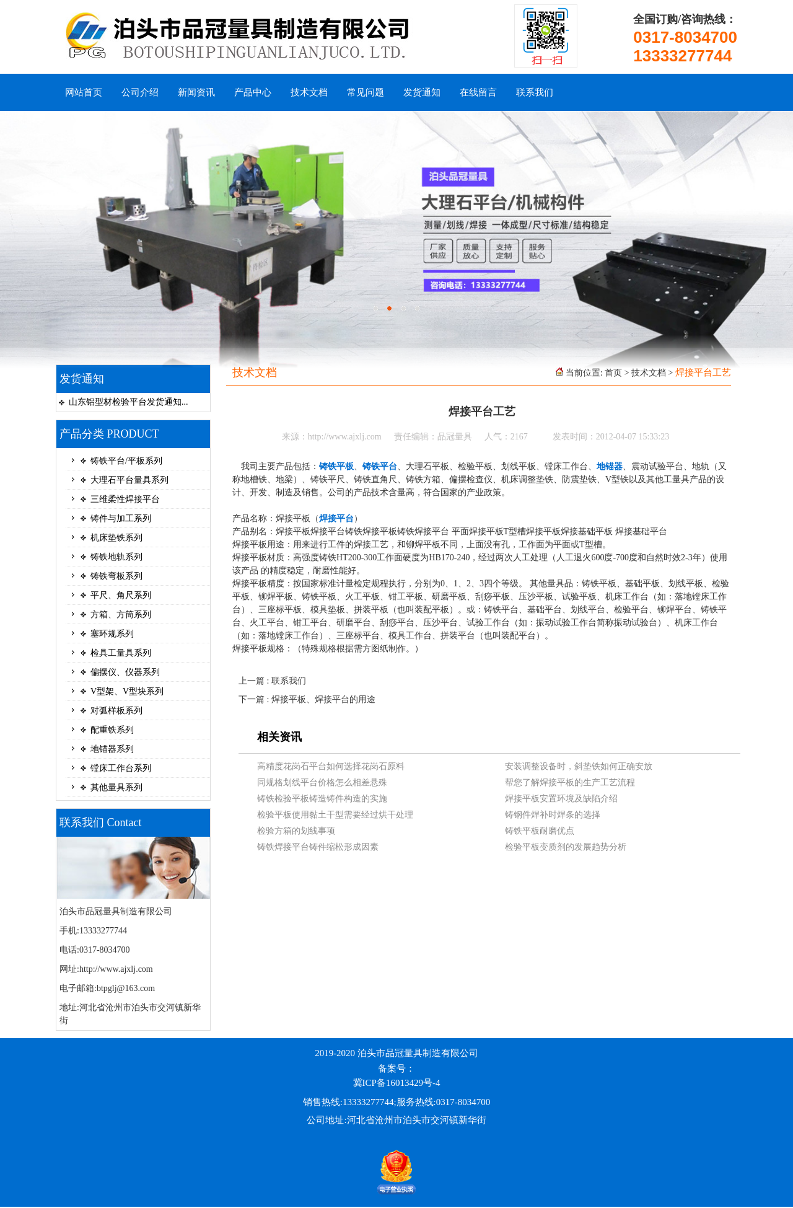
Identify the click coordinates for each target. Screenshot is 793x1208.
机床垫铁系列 (116, 537)
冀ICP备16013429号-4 (396, 1083)
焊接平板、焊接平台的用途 (323, 699)
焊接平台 (336, 518)
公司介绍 (140, 92)
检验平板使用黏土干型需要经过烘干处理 (335, 814)
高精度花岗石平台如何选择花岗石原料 (331, 766)
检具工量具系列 (120, 653)
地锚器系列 (112, 749)
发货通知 (421, 92)
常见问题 (365, 92)
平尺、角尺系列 (120, 595)
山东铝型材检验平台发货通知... (128, 402)
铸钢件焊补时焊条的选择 (552, 814)
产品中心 (252, 92)
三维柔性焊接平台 (125, 499)
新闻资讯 (196, 92)
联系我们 (534, 92)
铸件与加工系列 (120, 518)
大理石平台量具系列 (129, 480)
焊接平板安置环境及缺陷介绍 (561, 798)
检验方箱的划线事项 (296, 830)
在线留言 (478, 92)
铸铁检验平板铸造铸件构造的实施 (322, 798)
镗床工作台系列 (120, 768)
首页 (613, 372)
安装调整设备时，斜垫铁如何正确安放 (578, 766)
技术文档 (309, 92)
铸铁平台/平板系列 (126, 460)
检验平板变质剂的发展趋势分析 (565, 847)
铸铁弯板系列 (116, 576)
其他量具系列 (116, 787)
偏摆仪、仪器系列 (125, 672)
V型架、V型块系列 (127, 691)
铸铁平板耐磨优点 (539, 830)
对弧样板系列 (116, 710)
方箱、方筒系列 (120, 614)
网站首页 (83, 92)
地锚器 (610, 466)
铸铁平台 (379, 466)
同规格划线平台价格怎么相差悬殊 (322, 782)
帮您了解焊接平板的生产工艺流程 (570, 782)
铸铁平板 (336, 466)
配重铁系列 (112, 729)
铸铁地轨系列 (116, 557)
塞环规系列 (112, 633)
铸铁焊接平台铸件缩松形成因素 (318, 847)
